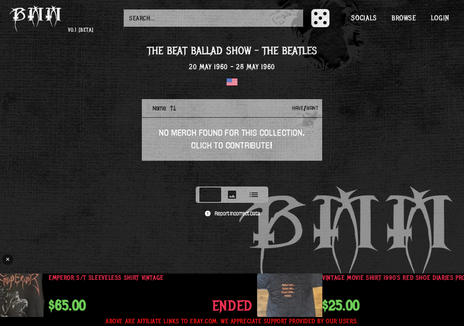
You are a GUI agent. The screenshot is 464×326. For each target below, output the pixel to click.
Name (165, 108)
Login (440, 18)
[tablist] (232, 195)
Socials (364, 18)
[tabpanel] (232, 140)
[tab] (210, 194)
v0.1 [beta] (80, 30)
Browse (404, 18)
